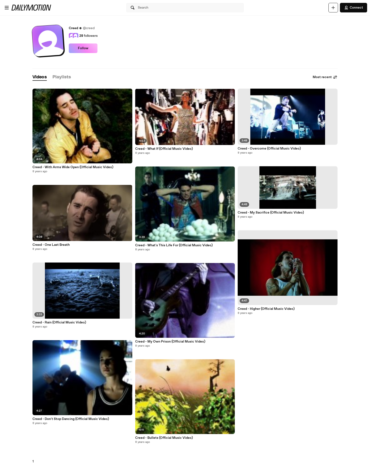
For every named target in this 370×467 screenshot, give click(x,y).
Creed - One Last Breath (51, 245)
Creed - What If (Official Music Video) (164, 149)
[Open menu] (7, 7)
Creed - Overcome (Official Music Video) (269, 148)
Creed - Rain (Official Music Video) (59, 322)
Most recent (325, 77)
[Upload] (333, 7)
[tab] (39, 77)
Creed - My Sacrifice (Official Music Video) (271, 213)
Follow (83, 48)
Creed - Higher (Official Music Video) (266, 309)
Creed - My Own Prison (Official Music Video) (170, 342)
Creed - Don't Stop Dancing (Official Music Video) (70, 419)
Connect (353, 7)
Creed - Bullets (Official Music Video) (164, 438)
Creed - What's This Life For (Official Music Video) (174, 245)
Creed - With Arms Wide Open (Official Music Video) (72, 167)
